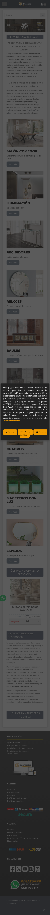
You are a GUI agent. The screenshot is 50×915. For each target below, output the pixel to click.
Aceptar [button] (10, 432)
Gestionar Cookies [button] (33, 433)
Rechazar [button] (25, 432)
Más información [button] (12, 420)
